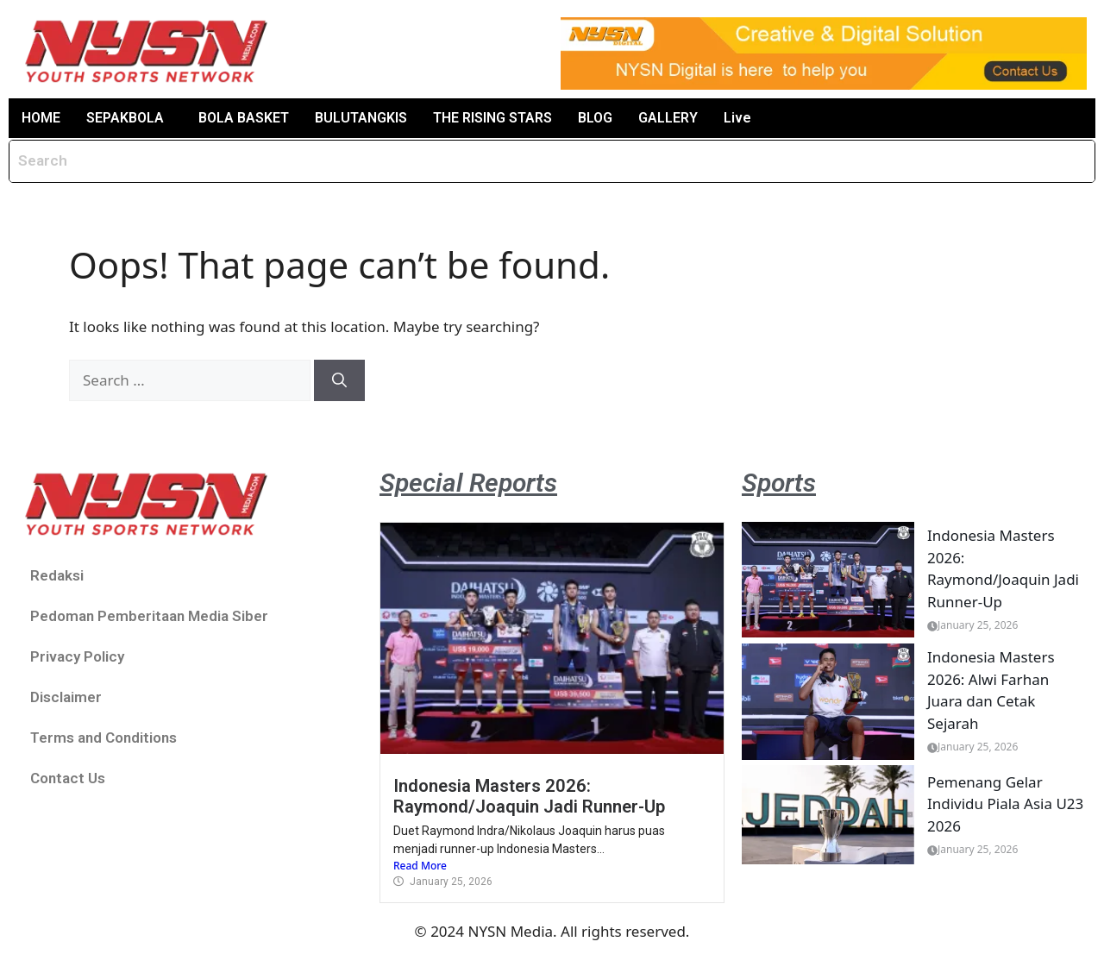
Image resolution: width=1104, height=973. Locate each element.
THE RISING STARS (492, 118)
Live (737, 118)
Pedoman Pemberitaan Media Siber (149, 616)
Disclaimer (66, 697)
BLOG (595, 118)
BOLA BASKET (243, 118)
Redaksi (57, 575)
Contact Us (67, 778)
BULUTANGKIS (361, 118)
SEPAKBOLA (125, 118)
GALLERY (668, 118)
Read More (420, 865)
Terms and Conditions (103, 737)
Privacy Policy (77, 656)
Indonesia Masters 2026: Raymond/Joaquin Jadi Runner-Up (529, 796)
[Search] (339, 380)
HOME (41, 118)
